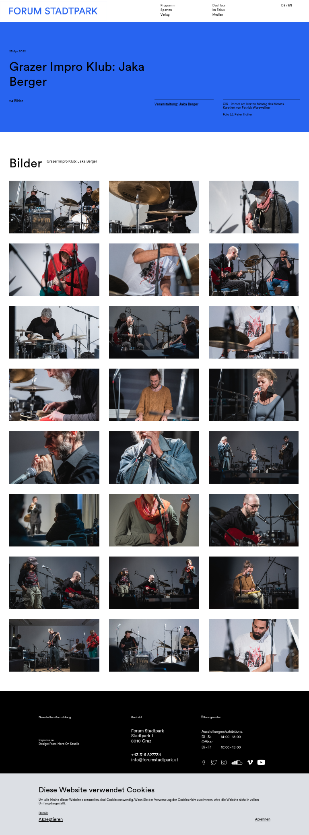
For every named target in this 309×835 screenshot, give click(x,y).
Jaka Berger (188, 104)
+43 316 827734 (146, 755)
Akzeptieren (51, 819)
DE (283, 5)
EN (290, 5)
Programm (168, 5)
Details (43, 813)
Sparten (166, 9)
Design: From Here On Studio (59, 743)
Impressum (46, 740)
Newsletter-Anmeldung (55, 717)
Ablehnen (262, 819)
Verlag (165, 14)
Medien (217, 14)
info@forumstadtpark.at (154, 760)
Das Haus (218, 5)
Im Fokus (218, 9)
